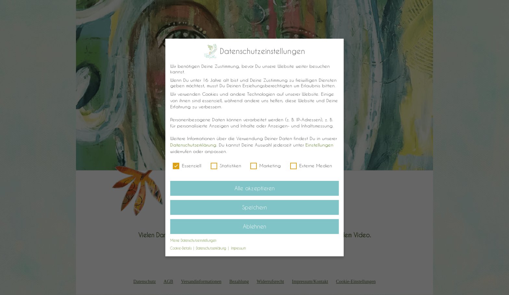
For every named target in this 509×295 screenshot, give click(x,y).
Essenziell (188, 165)
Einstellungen (318, 145)
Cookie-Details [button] (183, 246)
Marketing (265, 165)
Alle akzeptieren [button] (254, 187)
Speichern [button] (254, 206)
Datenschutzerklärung (194, 145)
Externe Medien (310, 165)
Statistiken (226, 165)
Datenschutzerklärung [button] (212, 246)
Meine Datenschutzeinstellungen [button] (194, 239)
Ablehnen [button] (254, 224)
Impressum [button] (238, 246)
